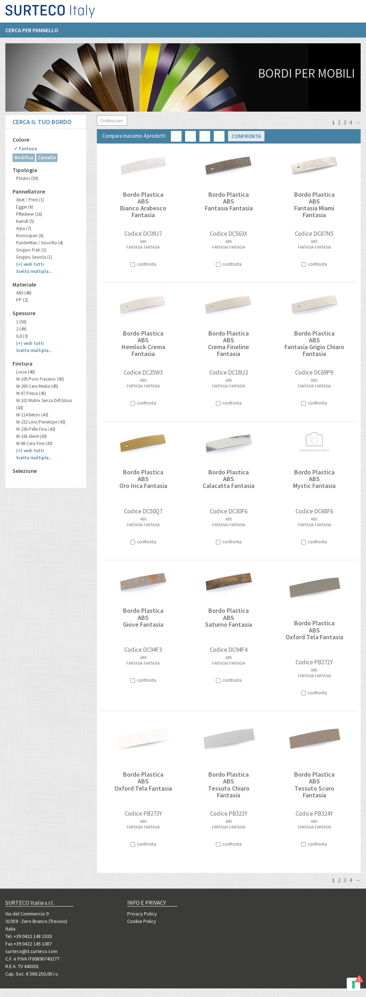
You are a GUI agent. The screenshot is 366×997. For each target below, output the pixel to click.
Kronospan (30, 236)
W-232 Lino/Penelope (40, 422)
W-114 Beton (32, 415)
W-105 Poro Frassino (40, 379)
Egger (24, 207)
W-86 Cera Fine (34, 443)
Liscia (25, 372)
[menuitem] (35, 32)
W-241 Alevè (31, 436)
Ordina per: (112, 120)
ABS (23, 293)
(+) (30, 264)
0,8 (22, 336)
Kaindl (25, 221)
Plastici (27, 178)
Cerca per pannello (31, 32)
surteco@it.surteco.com (31, 951)
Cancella (47, 158)
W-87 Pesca (31, 393)
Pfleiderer (29, 214)
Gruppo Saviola (34, 257)
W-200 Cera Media (37, 386)
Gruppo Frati (31, 250)
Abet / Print (30, 200)
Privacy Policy (142, 913)
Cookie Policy (141, 921)
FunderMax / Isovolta (39, 243)
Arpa (23, 228)
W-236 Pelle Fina (35, 429)
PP (22, 300)
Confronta (246, 136)
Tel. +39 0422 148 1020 (28, 936)
